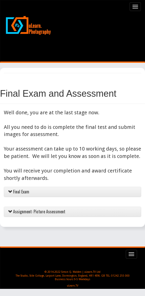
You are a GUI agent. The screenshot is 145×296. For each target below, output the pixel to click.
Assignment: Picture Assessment (36, 211)
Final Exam (18, 192)
